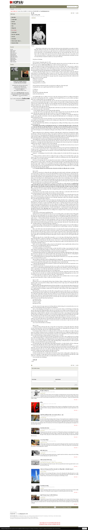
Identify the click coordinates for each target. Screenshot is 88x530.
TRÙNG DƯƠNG (43, 471)
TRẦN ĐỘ (33, 17)
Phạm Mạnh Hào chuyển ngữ (45, 462)
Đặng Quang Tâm (13, 59)
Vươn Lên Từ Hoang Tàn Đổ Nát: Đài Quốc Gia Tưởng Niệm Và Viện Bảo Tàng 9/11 (56, 469)
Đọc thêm (75, 399)
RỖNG (41, 402)
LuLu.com (27, 92)
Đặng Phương (12, 58)
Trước (73, 13)
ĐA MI (11, 49)
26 (60, 388)
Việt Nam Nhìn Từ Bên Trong (46, 459)
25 (58, 388)
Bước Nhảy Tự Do (43, 450)
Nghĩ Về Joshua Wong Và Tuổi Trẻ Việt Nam (49, 495)
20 (49, 388)
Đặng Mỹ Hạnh (13, 54)
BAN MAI (42, 488)
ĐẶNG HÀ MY (13, 50)
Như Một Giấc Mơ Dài (44, 427)
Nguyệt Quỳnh (42, 393)
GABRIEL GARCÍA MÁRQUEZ (56, 462)
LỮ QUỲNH (42, 430)
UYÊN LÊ (42, 405)
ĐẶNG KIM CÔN (13, 53)
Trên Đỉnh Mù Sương (44, 485)
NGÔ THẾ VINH (43, 417)
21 (51, 388)
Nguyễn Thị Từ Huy (43, 442)
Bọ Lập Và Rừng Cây (44, 390)
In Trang (31, 365)
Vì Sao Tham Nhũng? (44, 439)
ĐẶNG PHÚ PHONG (14, 56)
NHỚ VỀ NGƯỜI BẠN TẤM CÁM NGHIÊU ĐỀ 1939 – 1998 (51, 414)
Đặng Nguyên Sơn (13, 55)
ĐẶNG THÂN (12, 60)
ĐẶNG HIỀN (12, 51)
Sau (76, 13)
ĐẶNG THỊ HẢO (13, 61)
